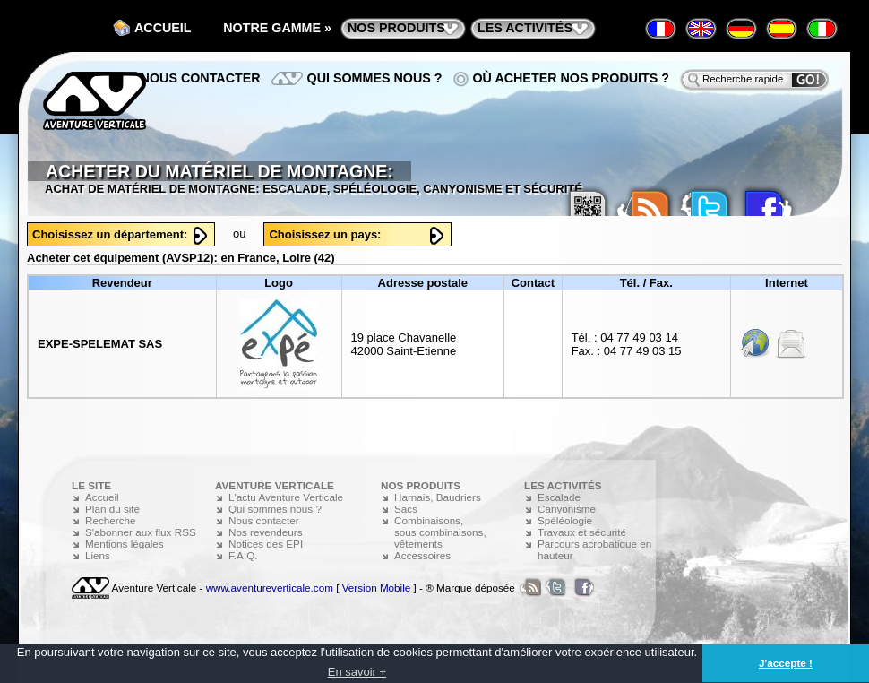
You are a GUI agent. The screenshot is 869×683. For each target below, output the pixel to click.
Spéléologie (565, 520)
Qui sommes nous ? (375, 78)
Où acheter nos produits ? (571, 78)
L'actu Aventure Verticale (285, 497)
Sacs (405, 508)
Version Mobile (376, 587)
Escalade (559, 497)
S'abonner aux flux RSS (140, 532)
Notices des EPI (265, 543)
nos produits (396, 28)
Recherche (110, 520)
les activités (525, 28)
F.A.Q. (242, 555)
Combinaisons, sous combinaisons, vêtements (440, 531)
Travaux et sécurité (582, 532)
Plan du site (112, 508)
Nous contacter (201, 78)
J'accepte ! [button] (786, 663)
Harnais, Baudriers (437, 497)
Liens (97, 555)
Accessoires (422, 555)
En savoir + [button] (357, 672)
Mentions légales (124, 543)
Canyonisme (567, 508)
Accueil (163, 28)
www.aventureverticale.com (269, 587)
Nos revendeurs (265, 532)
